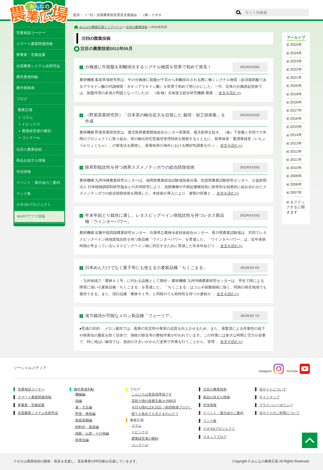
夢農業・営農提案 (31, 55)
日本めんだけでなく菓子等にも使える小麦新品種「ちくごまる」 (146, 267)
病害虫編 (82, 440)
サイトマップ (269, 397)
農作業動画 (25, 88)
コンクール (31, 137)
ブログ (21, 99)
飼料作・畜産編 (87, 427)
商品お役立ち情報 (31, 160)
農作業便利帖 (27, 77)
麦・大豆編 (83, 407)
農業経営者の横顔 (36, 131)
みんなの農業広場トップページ (100, 27)
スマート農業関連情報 (34, 44)
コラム (27, 117)
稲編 (78, 401)
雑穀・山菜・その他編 (92, 433)
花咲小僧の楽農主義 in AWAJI (153, 401)
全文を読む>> (230, 93)
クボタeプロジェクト (33, 204)
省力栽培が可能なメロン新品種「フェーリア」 (129, 315)
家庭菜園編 (83, 420)
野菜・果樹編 (85, 414)
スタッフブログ (215, 437)
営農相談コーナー (31, 33)
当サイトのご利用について (279, 413)
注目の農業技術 (29, 149)
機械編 (80, 394)
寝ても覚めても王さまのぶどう (155, 414)
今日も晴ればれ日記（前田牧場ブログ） (161, 407)
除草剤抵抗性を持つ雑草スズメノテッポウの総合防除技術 (140, 167)
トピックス (31, 124)
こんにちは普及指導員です (151, 394)
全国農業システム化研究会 (38, 66)
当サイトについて (272, 389)
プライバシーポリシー (276, 405)
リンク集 (23, 193)
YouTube (298, 369)
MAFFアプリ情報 (31, 216)
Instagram (271, 369)
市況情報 (23, 172)
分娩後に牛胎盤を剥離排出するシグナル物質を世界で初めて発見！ (148, 67)
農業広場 (137, 420)
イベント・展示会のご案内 (38, 182)
